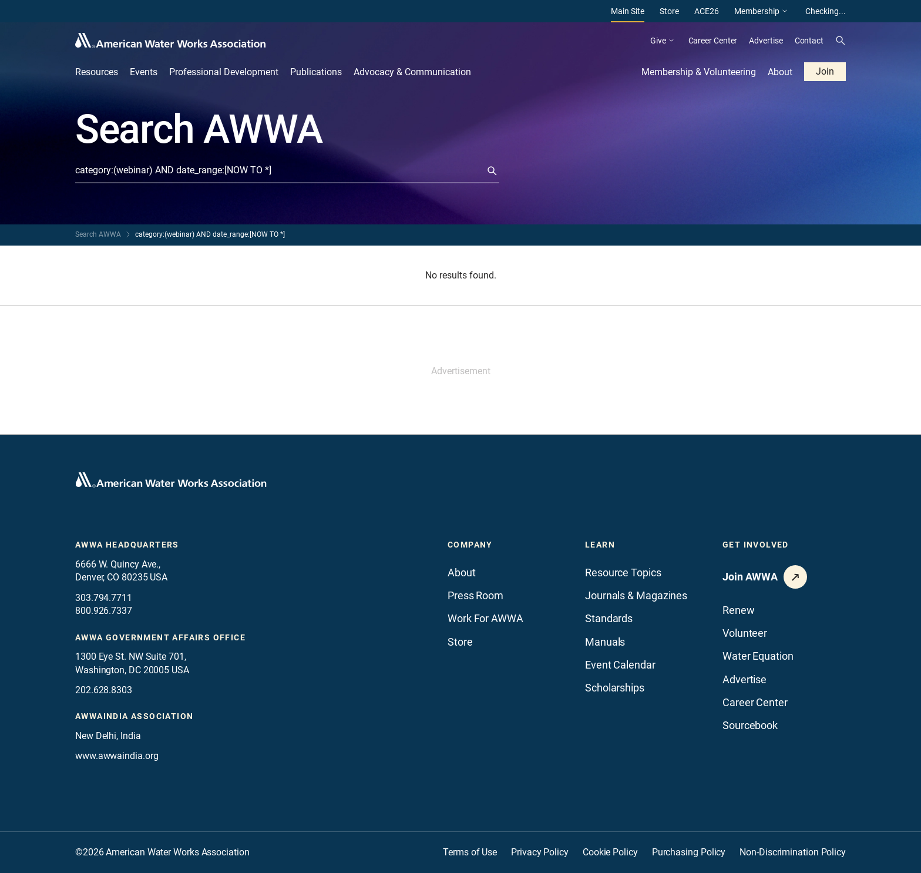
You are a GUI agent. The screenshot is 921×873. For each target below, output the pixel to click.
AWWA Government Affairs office (160, 637)
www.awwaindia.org (116, 755)
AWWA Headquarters (127, 544)
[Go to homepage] (171, 480)
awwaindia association (134, 716)
